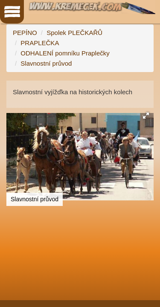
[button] (146, 115)
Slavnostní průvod (46, 63)
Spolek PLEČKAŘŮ (74, 32)
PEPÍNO (25, 32)
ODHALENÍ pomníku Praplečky (64, 53)
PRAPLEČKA (39, 42)
